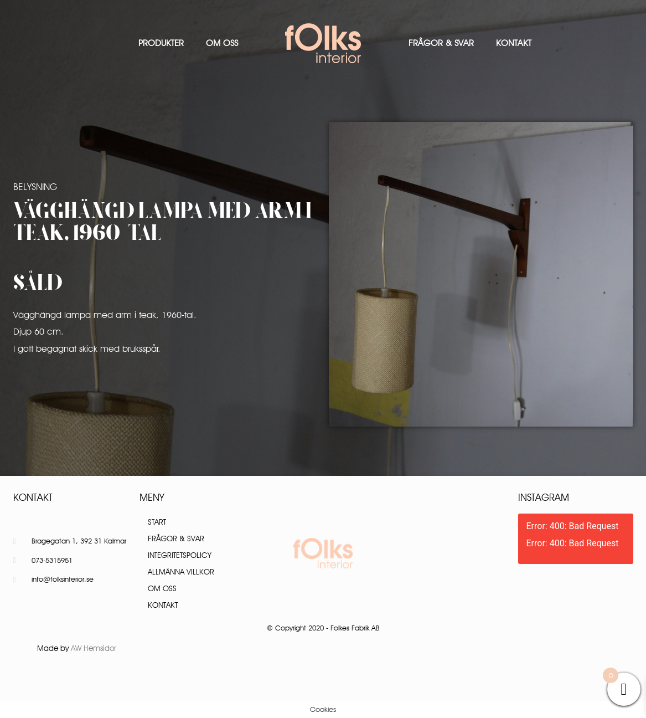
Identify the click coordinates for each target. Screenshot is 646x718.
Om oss (222, 43)
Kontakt (513, 43)
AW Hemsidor (93, 648)
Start (157, 521)
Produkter (161, 43)
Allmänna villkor (181, 571)
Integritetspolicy (179, 555)
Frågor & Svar (441, 43)
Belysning (35, 186)
